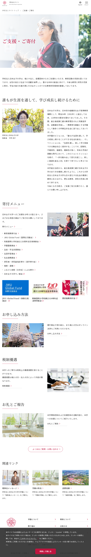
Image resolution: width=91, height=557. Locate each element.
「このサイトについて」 (28, 538)
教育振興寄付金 (10, 233)
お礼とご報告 (52, 423)
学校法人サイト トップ (10, 10)
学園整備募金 (9, 245)
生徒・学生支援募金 (12, 249)
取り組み (31, 526)
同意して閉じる (45, 551)
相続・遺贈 (8, 265)
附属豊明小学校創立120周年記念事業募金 (21, 241)
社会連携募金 (9, 257)
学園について (33, 519)
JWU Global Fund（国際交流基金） (19, 237)
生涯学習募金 (9, 253)
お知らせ (63, 526)
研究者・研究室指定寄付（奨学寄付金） (20, 261)
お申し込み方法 (53, 333)
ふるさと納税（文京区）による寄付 (19, 269)
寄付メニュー (7, 226)
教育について (65, 519)
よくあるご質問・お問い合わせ (45, 449)
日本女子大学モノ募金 (13, 273)
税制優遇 (6, 385)
